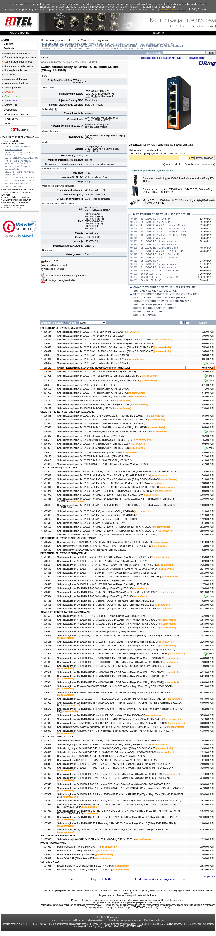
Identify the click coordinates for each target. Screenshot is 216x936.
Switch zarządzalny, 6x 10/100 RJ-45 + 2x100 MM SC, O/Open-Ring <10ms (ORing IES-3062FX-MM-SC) (107, 569)
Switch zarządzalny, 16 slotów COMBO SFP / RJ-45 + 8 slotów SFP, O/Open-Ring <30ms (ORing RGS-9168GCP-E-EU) (115, 686)
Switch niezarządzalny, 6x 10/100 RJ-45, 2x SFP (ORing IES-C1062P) (90, 336)
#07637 (47, 404)
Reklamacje (78, 920)
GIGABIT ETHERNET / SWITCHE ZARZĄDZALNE (161, 46)
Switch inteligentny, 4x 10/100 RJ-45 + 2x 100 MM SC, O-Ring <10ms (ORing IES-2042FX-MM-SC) (104, 542)
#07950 (47, 847)
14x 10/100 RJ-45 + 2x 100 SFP (159, 270)
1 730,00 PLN (207, 546)
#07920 (47, 830)
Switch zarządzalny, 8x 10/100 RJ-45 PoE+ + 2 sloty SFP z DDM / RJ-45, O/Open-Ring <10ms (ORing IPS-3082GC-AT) (114, 764)
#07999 (47, 557)
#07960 (47, 427)
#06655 (47, 347)
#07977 (47, 794)
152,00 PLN (208, 436)
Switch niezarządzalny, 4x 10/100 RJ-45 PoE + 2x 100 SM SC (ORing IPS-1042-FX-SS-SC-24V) (103, 483)
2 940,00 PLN (207, 588)
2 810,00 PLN (207, 573)
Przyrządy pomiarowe (15, 70)
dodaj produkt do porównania (179, 164)
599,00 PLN (208, 452)
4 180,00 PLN (207, 662)
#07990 (47, 479)
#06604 (47, 628)
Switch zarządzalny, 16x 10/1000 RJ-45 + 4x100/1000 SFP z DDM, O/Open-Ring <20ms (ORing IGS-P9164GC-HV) (112, 676)
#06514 (47, 692)
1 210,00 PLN (207, 511)
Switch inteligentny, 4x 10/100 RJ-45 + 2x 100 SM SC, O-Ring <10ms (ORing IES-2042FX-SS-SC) (104, 546)
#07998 (47, 839)
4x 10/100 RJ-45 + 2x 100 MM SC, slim (163, 228)
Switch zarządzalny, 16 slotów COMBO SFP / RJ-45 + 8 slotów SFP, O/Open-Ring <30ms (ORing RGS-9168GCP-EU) (113, 692)
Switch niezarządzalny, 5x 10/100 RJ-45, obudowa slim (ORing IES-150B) (94, 368)
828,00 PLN (208, 550)
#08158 (47, 642)
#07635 (47, 588)
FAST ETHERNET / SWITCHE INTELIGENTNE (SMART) (67, 46)
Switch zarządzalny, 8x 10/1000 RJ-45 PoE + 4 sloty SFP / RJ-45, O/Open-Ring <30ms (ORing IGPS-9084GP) (110, 774)
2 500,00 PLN (207, 649)
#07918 (47, 719)
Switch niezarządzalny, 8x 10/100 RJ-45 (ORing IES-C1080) (86, 385)
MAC (80, 100)
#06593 (47, 580)
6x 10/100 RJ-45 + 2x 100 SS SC (160, 257)
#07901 (47, 653)
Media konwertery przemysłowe (155, 879)
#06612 (47, 385)
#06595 (47, 371)
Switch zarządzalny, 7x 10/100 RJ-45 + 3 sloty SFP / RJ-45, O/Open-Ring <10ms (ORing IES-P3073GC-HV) (109, 576)
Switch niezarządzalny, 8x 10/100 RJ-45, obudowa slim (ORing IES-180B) (92, 393)
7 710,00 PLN (207, 686)
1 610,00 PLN (207, 542)
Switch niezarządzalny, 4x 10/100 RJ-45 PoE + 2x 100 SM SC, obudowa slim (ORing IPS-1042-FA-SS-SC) (108, 487)
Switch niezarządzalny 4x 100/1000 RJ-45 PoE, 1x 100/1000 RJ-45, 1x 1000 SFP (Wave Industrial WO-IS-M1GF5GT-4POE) (116, 471)
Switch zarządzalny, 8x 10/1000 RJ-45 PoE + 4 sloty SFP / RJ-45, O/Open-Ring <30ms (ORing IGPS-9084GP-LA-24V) (114, 778)
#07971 (47, 491)
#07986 (47, 817)
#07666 (47, 423)
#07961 (47, 359)
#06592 (47, 748)
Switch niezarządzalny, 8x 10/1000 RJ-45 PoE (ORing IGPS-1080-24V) (91, 523)
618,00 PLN (208, 760)
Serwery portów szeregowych (16, 200)
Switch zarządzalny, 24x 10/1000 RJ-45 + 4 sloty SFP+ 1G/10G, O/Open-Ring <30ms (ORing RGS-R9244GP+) (110, 719)
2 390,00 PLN (207, 631)
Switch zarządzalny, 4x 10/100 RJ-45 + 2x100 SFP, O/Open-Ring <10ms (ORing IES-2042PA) (102, 561)
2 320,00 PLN (207, 527)
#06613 (47, 440)
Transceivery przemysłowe (14, 202)
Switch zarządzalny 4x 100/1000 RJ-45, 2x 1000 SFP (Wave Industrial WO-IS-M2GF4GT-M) (101, 616)
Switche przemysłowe (12, 144)
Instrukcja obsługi (55, 280)
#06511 (47, 649)
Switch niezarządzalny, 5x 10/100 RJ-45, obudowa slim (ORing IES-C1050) (93, 355)
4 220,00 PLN (207, 672)
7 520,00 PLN (207, 635)
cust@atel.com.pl (204, 26)
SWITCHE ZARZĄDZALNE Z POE (57, 48)
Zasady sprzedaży (61, 920)
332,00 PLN (208, 471)
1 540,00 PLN (207, 620)
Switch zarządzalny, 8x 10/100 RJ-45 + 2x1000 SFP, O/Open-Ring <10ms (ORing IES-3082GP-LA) (104, 557)
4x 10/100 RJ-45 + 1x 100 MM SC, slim (163, 225)
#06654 (47, 339)
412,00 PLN (208, 464)
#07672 (47, 535)
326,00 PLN (208, 332)
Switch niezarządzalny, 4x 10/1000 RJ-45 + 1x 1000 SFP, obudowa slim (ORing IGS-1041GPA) (102, 419)
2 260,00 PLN (207, 642)
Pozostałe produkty (11, 208)
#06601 (47, 620)
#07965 (47, 866)
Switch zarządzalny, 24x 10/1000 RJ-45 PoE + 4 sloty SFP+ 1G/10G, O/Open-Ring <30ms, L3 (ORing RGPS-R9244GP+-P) (116, 823)
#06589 (47, 744)
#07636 (47, 573)
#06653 (47, 389)
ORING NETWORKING (74, 62)
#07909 (47, 662)
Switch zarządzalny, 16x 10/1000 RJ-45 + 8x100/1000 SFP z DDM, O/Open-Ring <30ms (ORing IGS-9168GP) (110, 682)
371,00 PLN (208, 385)
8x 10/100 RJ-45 (150, 261)
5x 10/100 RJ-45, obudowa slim (159, 241)
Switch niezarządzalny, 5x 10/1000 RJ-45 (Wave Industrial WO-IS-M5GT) (92, 436)
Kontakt (8, 123)
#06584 (47, 332)
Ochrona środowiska (96, 920)
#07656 (47, 774)
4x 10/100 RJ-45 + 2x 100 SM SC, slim (163, 235)
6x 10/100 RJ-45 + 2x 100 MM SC (160, 254)
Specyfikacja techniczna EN (61, 275)
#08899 (47, 731)
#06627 (47, 709)
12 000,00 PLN (206, 823)
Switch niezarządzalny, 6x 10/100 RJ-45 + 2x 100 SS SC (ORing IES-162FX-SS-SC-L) (98, 380)
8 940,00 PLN (207, 699)
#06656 (47, 343)
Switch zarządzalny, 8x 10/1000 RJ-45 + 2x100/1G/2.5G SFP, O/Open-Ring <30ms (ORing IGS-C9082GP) (108, 645)
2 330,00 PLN (207, 408)
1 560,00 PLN (207, 854)
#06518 (47, 531)
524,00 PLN (208, 535)
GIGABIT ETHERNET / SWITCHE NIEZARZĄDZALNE (114, 44)
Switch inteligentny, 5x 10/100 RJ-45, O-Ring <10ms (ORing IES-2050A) (91, 550)
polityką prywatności (173, 9)
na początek (210, 876)
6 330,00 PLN (207, 692)
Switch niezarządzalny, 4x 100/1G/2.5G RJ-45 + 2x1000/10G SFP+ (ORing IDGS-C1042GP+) (102, 416)
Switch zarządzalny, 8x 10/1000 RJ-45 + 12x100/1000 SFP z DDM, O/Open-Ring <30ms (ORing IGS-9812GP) (110, 658)
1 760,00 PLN (207, 475)
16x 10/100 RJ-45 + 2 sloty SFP (159, 277)
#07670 (47, 471)
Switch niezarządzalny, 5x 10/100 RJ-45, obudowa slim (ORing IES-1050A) (93, 363)
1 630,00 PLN (207, 487)
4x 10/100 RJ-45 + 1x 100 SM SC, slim (163, 232)
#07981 (47, 804)
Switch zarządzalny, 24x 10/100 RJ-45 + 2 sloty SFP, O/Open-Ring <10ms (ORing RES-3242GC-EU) (105, 601)
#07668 (47, 616)
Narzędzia (9, 74)
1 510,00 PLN (207, 479)
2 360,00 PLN (207, 565)
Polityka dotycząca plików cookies (125, 920)
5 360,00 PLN (207, 794)
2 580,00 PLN (207, 531)
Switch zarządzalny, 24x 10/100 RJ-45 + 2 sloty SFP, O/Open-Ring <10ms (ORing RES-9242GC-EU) (105, 605)
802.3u (94, 94)
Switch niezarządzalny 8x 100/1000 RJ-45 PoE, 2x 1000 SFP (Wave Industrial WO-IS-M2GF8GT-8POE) (107, 535)
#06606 (47, 569)
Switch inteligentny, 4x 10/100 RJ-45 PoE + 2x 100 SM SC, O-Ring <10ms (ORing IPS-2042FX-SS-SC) (106, 748)
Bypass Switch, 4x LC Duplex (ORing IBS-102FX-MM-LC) (85, 866)
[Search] (184, 53)
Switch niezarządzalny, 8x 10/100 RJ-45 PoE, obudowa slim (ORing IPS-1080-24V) (97, 515)
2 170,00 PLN (207, 569)
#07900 (47, 676)
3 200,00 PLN (207, 784)
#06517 (47, 527)
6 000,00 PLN (207, 703)
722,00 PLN (208, 456)
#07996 (47, 768)
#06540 (47, 631)
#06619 (47, 699)
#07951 (47, 727)
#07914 (47, 397)
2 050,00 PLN (207, 404)
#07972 (47, 495)
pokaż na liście (196, 57)
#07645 (47, 499)
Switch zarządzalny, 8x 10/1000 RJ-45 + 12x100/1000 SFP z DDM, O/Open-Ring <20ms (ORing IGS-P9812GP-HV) (112, 653)
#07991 (47, 487)
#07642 (47, 523)
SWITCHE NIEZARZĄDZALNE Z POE (157, 44)
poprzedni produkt (150, 57)
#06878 (47, 444)
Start (6, 39)
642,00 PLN (208, 393)
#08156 (47, 456)
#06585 (47, 336)
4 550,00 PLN (207, 709)
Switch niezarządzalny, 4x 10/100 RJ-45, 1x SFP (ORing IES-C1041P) (90, 332)
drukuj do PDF (51, 261)
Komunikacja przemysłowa (18, 61)
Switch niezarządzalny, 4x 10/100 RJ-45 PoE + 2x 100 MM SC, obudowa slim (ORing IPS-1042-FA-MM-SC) (108, 479)
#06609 (47, 565)
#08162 (47, 561)
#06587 (47, 542)
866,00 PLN (208, 343)
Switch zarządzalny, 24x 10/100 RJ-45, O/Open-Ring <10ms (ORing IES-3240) (95, 596)
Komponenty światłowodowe (19, 66)
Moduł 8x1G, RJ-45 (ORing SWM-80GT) (76, 854)
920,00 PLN (208, 561)
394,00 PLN (208, 336)
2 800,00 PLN (207, 847)
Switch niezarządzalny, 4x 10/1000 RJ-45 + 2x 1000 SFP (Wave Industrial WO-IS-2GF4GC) (101, 423)
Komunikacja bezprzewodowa (20, 57)
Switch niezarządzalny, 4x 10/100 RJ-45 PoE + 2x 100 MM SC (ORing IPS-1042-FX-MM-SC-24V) (104, 475)
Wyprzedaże (10, 100)
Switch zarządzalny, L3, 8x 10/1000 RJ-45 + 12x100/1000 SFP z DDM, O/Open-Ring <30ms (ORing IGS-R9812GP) (112, 723)
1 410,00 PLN (207, 460)
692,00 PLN (208, 444)
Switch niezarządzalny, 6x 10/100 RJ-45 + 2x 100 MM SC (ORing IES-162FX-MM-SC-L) (99, 376)
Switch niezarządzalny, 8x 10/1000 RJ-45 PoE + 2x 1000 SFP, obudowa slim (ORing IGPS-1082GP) (105, 527)
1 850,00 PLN (207, 397)
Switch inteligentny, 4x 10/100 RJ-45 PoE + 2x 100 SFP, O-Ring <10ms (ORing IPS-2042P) (101, 756)
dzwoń (209, 363)
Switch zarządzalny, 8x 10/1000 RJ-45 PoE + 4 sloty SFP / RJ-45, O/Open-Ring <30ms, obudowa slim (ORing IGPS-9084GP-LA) (119, 801)
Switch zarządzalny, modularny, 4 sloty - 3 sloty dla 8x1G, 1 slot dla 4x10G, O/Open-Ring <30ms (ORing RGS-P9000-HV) (115, 731)
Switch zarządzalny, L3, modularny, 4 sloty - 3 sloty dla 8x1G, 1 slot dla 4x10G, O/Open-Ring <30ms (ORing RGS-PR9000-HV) (118, 635)
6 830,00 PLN (207, 811)
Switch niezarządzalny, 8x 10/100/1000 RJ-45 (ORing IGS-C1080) (89, 452)
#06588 (47, 546)
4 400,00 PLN (207, 658)
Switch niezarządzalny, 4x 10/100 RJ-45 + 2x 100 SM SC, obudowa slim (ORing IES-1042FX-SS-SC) (105, 351)
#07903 (47, 723)
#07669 (47, 464)
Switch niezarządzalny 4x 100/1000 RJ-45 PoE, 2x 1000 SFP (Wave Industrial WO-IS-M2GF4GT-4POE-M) (108, 740)
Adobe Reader (150, 895)
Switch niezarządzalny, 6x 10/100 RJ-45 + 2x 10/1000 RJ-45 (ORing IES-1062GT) (96, 371)
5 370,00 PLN (207, 608)
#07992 (47, 475)
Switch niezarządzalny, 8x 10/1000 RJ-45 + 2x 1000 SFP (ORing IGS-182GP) (94, 460)
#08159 (47, 368)
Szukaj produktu (12, 87)
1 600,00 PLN (207, 505)
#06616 (47, 666)
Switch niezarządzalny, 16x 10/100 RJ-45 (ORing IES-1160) (85, 400)
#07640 (47, 784)
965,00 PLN (208, 351)
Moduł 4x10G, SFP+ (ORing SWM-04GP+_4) (79, 847)
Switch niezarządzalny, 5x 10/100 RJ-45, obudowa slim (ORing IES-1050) (92, 359)
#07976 (47, 788)
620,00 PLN (208, 601)
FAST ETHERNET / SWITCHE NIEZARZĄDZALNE (64, 44)
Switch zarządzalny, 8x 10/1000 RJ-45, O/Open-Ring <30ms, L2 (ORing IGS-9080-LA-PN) (100, 631)
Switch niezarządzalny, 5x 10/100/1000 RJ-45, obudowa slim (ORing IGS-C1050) (96, 440)
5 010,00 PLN (207, 676)
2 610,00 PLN (207, 605)
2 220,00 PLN (207, 752)
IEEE (87, 94)
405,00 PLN (208, 368)
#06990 (47, 592)
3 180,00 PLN (207, 768)
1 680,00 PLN (207, 495)
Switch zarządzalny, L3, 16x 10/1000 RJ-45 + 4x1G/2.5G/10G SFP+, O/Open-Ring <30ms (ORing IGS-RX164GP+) (112, 699)
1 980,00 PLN (207, 483)
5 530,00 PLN (207, 715)
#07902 (47, 576)
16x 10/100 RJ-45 (151, 274)
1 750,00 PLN (207, 580)
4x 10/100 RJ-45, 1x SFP (155, 219)
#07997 (47, 778)
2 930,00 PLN (207, 870)
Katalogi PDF (11, 105)
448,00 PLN (208, 740)
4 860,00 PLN (207, 682)
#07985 (47, 823)
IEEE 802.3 (90, 91)
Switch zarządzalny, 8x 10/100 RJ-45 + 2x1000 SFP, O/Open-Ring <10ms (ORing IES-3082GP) (103, 584)
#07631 (47, 601)
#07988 (47, 511)
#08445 (47, 870)
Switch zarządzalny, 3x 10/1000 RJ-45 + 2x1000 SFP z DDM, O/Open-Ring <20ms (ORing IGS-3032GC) (107, 642)
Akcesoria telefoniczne (16, 79)
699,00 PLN (208, 339)
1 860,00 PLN (207, 756)
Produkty (9, 48)
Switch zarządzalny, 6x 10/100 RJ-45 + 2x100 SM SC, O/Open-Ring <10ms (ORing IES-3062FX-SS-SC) (107, 565)
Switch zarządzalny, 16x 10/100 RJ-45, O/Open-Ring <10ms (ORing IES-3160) (95, 588)
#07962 (47, 393)
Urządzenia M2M (100, 879)
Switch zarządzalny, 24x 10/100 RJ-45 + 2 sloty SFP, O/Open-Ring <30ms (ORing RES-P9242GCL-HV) (106, 608)
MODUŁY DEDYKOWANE (122, 48)
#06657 (47, 351)
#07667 (47, 436)
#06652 (47, 363)
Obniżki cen (10, 96)
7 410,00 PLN (207, 719)
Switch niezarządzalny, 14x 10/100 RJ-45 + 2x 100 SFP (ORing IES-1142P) (93, 397)
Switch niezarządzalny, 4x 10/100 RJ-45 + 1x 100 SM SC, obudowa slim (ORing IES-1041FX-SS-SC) (105, 347)
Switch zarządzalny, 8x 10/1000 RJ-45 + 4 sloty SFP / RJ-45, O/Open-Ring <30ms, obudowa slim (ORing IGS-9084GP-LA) (116, 649)
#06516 (47, 605)
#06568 (47, 645)
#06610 (47, 355)
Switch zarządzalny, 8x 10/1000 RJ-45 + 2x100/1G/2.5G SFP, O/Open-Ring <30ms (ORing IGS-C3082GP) (108, 628)
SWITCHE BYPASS (145, 48)
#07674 (47, 740)
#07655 (47, 658)
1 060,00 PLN (207, 850)
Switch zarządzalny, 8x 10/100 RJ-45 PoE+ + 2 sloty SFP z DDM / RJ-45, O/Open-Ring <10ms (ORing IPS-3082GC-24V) (115, 768)
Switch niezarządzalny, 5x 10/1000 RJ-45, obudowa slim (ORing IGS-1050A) (93, 444)
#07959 (47, 448)
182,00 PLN (208, 423)
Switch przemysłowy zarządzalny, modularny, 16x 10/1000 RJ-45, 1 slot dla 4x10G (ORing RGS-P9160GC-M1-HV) (112, 727)
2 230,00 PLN (207, 645)
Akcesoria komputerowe (17, 53)
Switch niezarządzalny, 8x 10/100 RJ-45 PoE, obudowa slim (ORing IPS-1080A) (95, 511)
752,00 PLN (208, 347)
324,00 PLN (208, 616)
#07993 (47, 483)
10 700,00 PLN (206, 817)
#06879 (47, 419)
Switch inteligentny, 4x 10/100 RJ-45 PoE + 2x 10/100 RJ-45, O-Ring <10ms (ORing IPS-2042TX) (104, 744)
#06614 (47, 452)
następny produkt (172, 57)
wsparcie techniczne (54, 269)
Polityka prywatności (154, 920)
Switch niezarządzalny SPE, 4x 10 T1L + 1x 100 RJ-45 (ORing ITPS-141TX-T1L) (96, 839)
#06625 (47, 608)
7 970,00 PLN (207, 804)
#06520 (47, 801)
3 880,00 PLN (207, 576)
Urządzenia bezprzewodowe (15, 197)
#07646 (47, 756)
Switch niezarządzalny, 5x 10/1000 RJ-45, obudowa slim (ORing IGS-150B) (93, 448)
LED (54, 109)
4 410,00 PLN (207, 774)
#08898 (47, 854)
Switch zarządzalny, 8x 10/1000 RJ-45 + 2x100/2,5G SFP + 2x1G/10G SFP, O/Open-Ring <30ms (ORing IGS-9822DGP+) (115, 666)
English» (23, 130)
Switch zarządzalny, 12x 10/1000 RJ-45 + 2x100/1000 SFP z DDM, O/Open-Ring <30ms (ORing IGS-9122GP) (110, 672)
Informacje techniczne (16, 114)
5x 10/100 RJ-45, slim (153, 238)
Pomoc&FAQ (11, 118)
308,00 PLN (208, 355)
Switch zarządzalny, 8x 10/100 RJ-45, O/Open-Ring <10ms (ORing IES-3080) (94, 580)
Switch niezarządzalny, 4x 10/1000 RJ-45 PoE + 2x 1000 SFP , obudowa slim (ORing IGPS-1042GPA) (106, 491)
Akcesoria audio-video (16, 83)
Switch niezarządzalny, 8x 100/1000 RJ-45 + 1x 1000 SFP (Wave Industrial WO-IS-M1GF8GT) (102, 464)
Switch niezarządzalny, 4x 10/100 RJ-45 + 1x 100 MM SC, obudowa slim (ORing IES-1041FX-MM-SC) (106, 339)
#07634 (47, 596)
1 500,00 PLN (207, 491)
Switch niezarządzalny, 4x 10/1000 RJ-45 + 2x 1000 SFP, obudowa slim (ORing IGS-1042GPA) (102, 427)
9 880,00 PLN (207, 727)
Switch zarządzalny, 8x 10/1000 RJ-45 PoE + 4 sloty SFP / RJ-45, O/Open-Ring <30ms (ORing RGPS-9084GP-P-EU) (113, 784)
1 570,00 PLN (207, 523)
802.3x (94, 96)
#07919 (47, 703)
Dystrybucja (10, 109)
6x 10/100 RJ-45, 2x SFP (155, 222)
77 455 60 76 (183, 26)
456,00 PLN (208, 440)
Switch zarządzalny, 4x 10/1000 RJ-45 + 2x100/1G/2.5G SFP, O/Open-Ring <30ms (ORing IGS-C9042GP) (108, 624)
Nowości (8, 92)
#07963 (47, 850)
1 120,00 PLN (207, 519)
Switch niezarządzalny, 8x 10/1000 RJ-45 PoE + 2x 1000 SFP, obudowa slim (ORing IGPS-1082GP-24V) (107, 531)
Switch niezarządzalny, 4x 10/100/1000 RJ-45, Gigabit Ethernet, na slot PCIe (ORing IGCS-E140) (104, 431)
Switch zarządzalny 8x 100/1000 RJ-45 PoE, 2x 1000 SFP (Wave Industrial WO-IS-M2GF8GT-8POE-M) (107, 760)
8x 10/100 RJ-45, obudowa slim (159, 264)
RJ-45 (57, 80)
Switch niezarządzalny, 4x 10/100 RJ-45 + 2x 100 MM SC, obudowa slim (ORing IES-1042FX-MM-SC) (106, 343)
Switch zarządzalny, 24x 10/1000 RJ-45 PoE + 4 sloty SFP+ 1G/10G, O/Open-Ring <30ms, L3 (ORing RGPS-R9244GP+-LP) (117, 817)
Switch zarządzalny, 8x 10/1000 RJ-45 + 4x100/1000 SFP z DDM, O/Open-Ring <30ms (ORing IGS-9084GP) (109, 662)
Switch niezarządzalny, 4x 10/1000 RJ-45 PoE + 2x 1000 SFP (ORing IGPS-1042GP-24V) (100, 495)
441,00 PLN (208, 389)
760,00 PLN (208, 371)
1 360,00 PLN (207, 858)
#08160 (47, 400)
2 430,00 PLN (207, 748)
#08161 (47, 408)
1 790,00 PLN (207, 400)
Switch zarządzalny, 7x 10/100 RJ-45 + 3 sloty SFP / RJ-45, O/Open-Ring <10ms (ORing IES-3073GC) (106, 573)
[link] (19, 229)
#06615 (47, 460)
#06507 (47, 635)
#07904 (47, 682)
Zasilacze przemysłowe (13, 205)
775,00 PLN (208, 419)
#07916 (47, 380)
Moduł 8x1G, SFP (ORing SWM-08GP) (76, 858)
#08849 (47, 764)
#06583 (47, 550)
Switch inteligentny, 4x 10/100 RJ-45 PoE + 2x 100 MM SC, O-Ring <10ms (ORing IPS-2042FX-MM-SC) (107, 752)
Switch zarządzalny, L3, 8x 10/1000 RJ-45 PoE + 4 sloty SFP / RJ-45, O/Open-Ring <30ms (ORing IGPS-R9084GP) (112, 830)
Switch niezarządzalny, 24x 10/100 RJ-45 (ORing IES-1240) (85, 408)
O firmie (8, 43)
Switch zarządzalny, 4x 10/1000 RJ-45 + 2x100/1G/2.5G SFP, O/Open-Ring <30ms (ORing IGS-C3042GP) (108, 620)
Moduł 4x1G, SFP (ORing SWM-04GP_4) (77, 850)
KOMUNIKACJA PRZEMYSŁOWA (18, 137)
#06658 (47, 416)
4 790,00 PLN (207, 788)
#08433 (47, 505)
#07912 (47, 672)
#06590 (47, 752)
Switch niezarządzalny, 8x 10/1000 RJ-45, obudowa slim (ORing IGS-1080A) (93, 456)
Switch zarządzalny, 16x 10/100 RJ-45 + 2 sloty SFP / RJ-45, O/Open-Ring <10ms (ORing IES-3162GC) (107, 592)
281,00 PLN (208, 359)
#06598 (47, 584)
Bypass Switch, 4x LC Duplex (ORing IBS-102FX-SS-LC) (84, 870)
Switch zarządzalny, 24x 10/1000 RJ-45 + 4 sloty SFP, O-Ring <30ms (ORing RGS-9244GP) (101, 715)
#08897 (47, 858)
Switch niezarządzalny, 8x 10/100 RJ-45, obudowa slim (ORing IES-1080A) (93, 389)
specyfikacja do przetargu (59, 265)
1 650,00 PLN (207, 557)
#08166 (47, 519)
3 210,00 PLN (207, 592)
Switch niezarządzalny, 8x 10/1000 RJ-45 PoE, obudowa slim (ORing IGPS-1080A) (97, 519)
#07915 (47, 376)
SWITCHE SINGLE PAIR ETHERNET (91, 48)
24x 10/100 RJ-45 (151, 280)
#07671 (47, 760)
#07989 (47, 515)
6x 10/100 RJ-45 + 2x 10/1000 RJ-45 (162, 251)
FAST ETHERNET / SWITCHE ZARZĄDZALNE (115, 46)
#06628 (47, 715)
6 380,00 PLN (207, 723)
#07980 (47, 811)
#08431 (47, 431)
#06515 (47, 686)
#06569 (47, 624)
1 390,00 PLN (207, 499)
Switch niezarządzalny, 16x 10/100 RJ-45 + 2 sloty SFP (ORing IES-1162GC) (94, 404)
